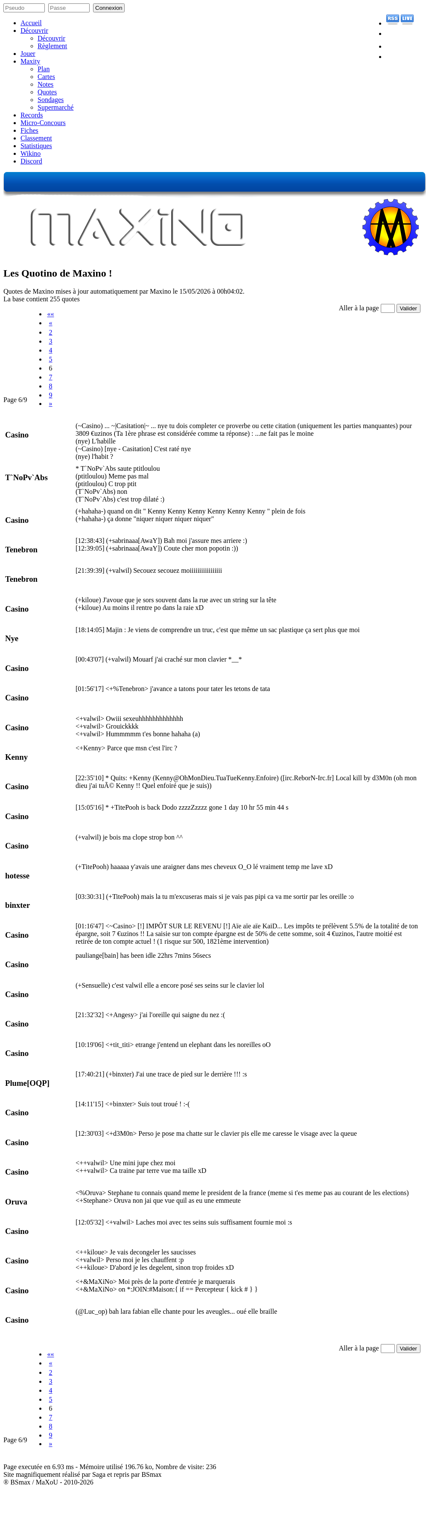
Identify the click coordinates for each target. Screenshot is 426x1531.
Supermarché (55, 107)
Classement (36, 138)
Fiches (29, 130)
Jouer (27, 53)
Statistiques (36, 145)
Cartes (46, 76)
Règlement (52, 46)
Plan (44, 69)
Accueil (31, 22)
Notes (45, 84)
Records (31, 115)
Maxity (30, 61)
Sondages (51, 99)
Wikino (30, 153)
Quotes (47, 92)
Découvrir (34, 30)
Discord (31, 161)
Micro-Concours (43, 122)
